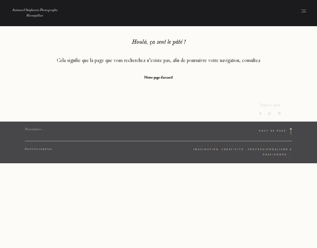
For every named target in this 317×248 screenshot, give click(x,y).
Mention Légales (38, 149)
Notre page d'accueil (158, 78)
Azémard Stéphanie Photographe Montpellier (34, 13)
